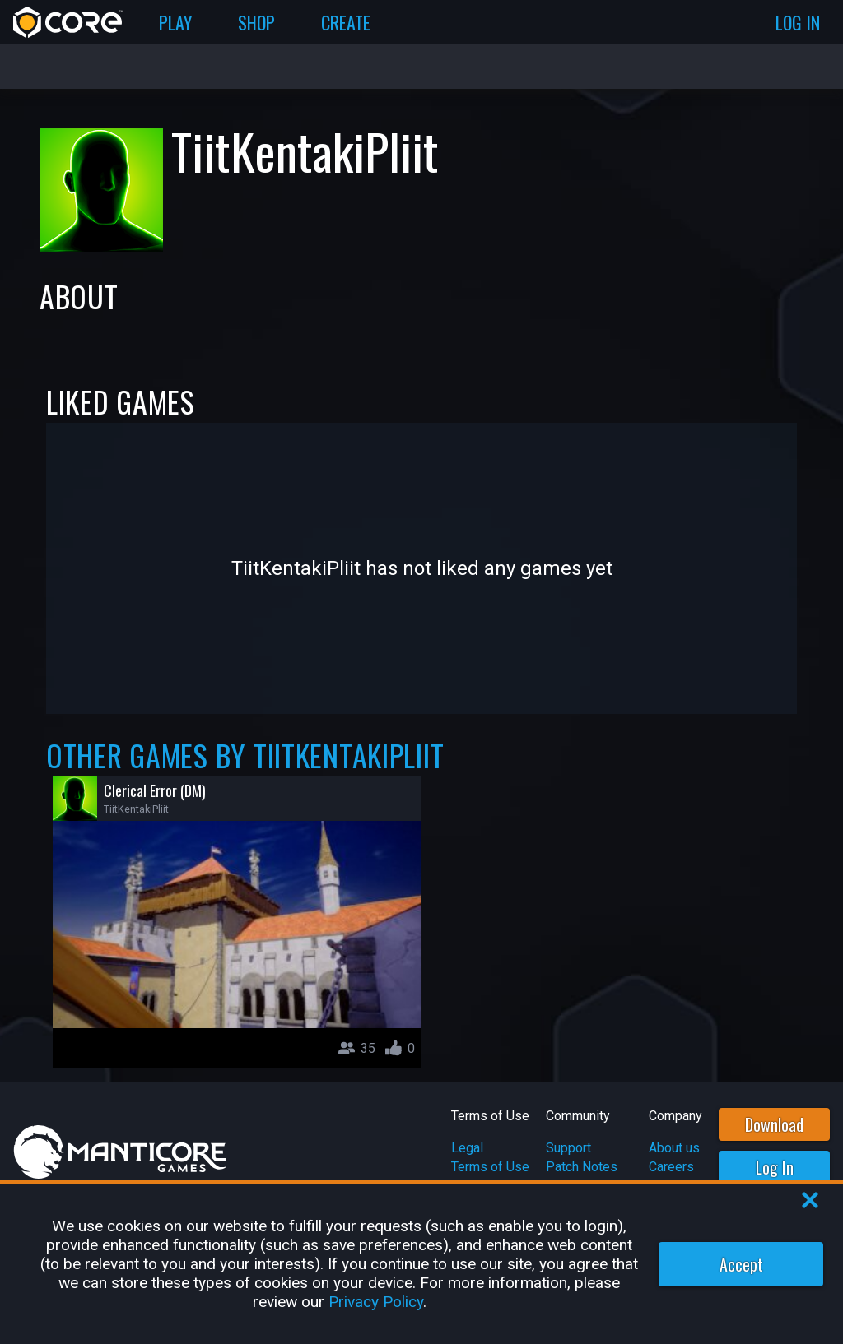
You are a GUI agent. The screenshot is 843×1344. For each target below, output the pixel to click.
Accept (741, 1264)
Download (774, 1124)
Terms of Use (490, 1167)
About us (674, 1148)
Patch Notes (581, 1167)
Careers (671, 1167)
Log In (775, 1167)
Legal (467, 1148)
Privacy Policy (375, 1301)
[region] (421, 1263)
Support (568, 1148)
